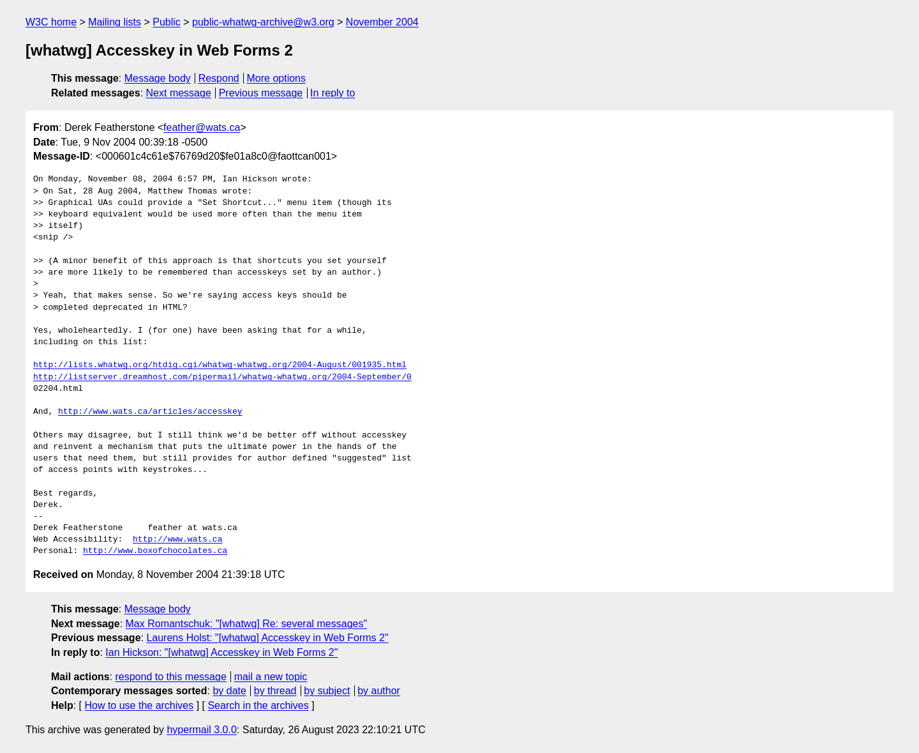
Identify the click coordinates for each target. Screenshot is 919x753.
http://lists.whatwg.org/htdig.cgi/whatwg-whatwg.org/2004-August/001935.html (220, 365)
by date (229, 690)
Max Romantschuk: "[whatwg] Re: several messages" (247, 623)
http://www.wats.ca (177, 539)
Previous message (261, 92)
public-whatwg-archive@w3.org (263, 22)
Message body (157, 78)
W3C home (51, 22)
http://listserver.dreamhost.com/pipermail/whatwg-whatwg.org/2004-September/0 (222, 377)
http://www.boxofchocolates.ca (155, 551)
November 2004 (382, 22)
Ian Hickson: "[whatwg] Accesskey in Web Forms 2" (221, 652)
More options (276, 78)
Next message (178, 92)
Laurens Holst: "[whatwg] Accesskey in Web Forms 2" (267, 637)
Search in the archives (257, 705)
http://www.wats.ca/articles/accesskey (150, 412)
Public (167, 22)
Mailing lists (114, 22)
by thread (275, 690)
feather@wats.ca (201, 127)
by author (378, 690)
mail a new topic (271, 676)
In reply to (332, 92)
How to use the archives (138, 705)
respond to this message (170, 676)
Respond (218, 78)
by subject (327, 690)
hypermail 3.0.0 (201, 729)
